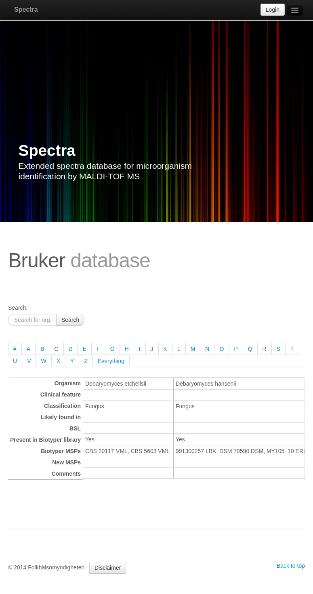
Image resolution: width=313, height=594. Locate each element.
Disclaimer (108, 568)
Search (70, 320)
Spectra (26, 9)
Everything (111, 361)
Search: (17, 307)
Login (272, 9)
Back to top (291, 566)
